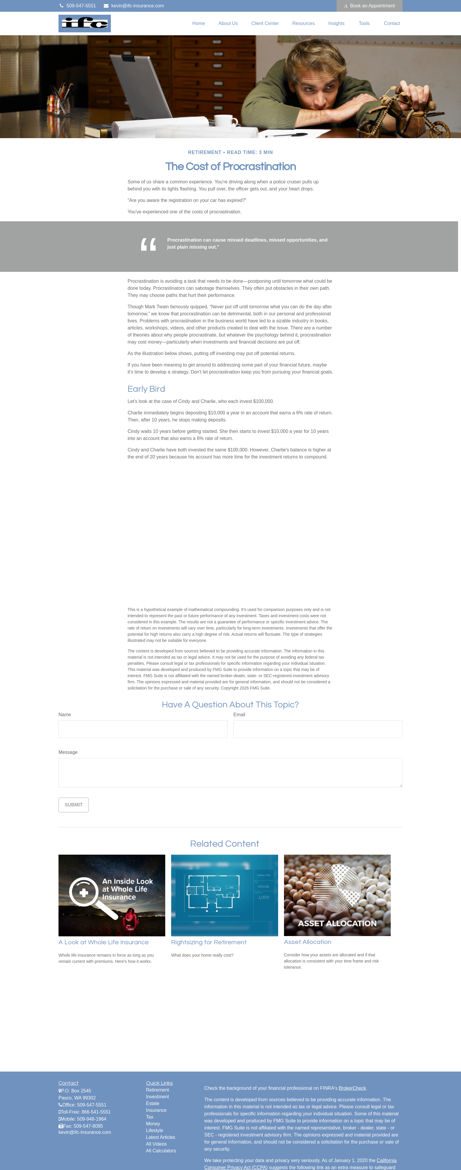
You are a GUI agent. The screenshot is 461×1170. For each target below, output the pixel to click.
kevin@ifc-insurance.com (133, 5)
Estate (152, 1103)
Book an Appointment (369, 6)
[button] (198, 24)
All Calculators (161, 1150)
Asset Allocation (307, 942)
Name (65, 714)
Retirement (157, 1089)
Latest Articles (161, 1137)
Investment (157, 1096)
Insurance (156, 1110)
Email (239, 714)
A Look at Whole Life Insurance (104, 942)
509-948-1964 (91, 1119)
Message (68, 752)
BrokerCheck (352, 1088)
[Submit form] (74, 805)
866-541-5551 (96, 1111)
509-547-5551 (77, 5)
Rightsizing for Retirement (209, 942)
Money (153, 1123)
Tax (149, 1116)
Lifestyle (154, 1130)
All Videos (156, 1143)
